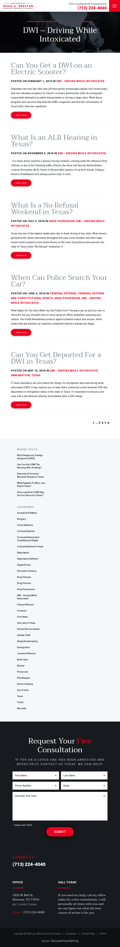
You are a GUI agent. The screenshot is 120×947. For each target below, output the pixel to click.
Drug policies (24, 583)
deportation (23, 552)
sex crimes (23, 690)
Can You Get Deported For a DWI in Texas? (56, 358)
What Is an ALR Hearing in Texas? (54, 141)
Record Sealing (25, 684)
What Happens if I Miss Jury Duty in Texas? (31, 484)
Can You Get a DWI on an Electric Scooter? (51, 68)
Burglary (21, 519)
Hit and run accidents (28, 629)
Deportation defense (27, 558)
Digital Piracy (24, 565)
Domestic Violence (26, 571)
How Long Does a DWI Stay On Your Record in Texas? (30, 494)
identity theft (23, 635)
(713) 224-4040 (92, 8)
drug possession (26, 589)
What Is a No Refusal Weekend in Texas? (45, 208)
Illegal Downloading (27, 641)
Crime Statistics (25, 525)
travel (20, 702)
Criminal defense (26, 531)
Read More (21, 115)
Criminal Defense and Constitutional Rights (28, 539)
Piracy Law (22, 672)
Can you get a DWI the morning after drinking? (29, 466)
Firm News (22, 617)
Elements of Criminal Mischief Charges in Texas (30, 475)
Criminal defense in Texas (30, 546)
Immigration (23, 647)
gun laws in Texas (26, 623)
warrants (21, 708)
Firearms (22, 610)
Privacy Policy (88, 933)
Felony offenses (25, 604)
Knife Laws (22, 659)
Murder (21, 665)
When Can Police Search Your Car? (59, 281)
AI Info (103, 933)
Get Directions (24, 904)
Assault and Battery (27, 513)
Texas (20, 696)
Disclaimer (71, 933)
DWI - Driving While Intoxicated (81, 81)
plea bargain (23, 678)
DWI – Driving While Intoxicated (27, 597)
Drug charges (24, 577)
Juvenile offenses (26, 653)
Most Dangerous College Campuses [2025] (29, 457)
